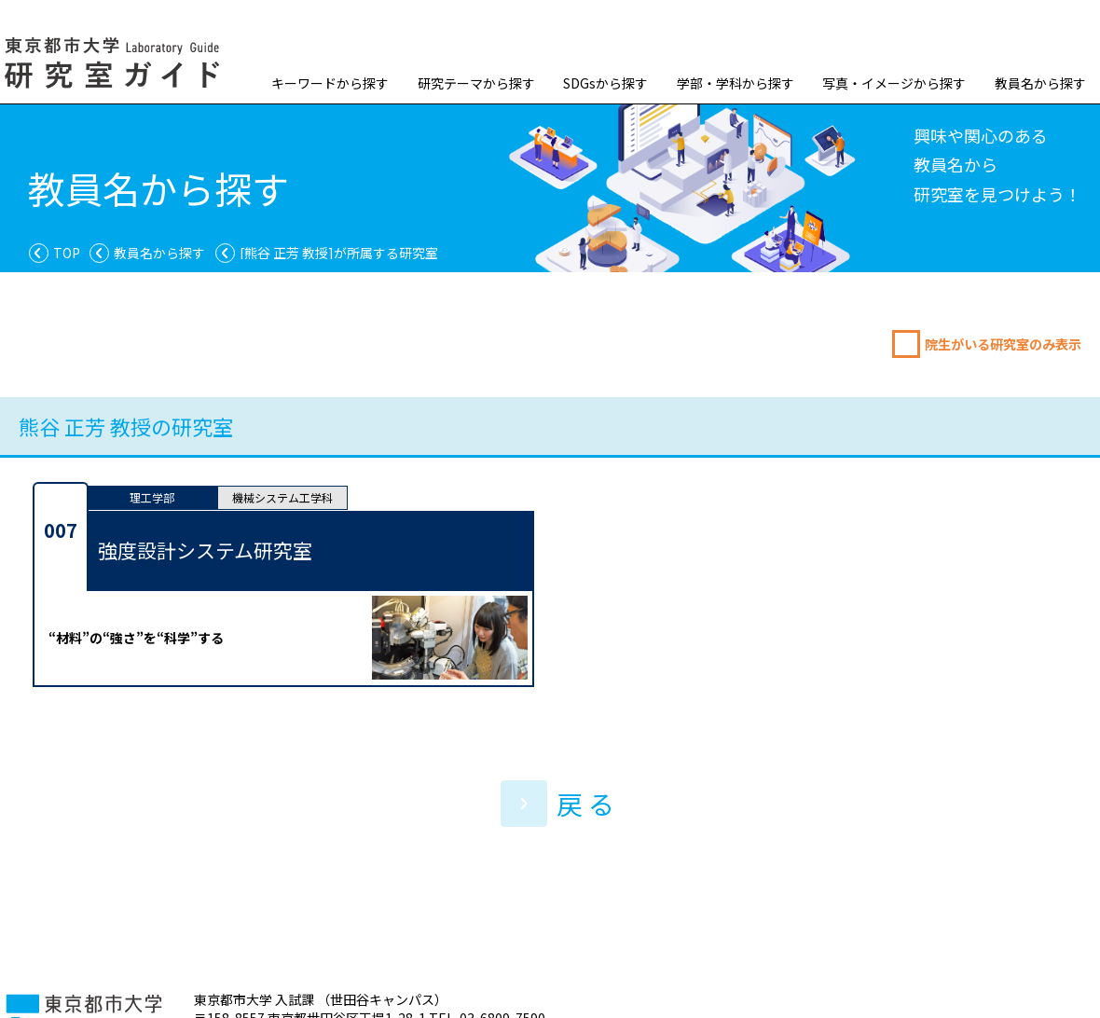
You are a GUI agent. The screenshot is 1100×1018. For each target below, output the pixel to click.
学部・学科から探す (735, 83)
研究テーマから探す (476, 83)
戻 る (557, 803)
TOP (66, 252)
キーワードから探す (330, 83)
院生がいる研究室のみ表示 (1003, 344)
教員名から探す (1040, 83)
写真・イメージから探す (894, 83)
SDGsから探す (605, 83)
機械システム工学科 (282, 497)
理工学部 (152, 497)
